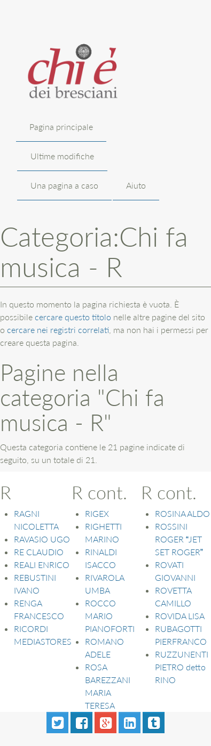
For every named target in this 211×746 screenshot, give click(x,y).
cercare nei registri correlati (58, 330)
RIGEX (97, 513)
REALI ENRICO (41, 565)
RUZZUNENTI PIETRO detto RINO (181, 667)
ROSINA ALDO (182, 513)
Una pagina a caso (64, 185)
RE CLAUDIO (39, 552)
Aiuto (136, 185)
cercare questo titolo (73, 317)
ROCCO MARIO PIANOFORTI (110, 616)
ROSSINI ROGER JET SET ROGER (179, 539)
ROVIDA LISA (180, 616)
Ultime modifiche (62, 156)
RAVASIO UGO (42, 539)
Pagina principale (61, 126)
